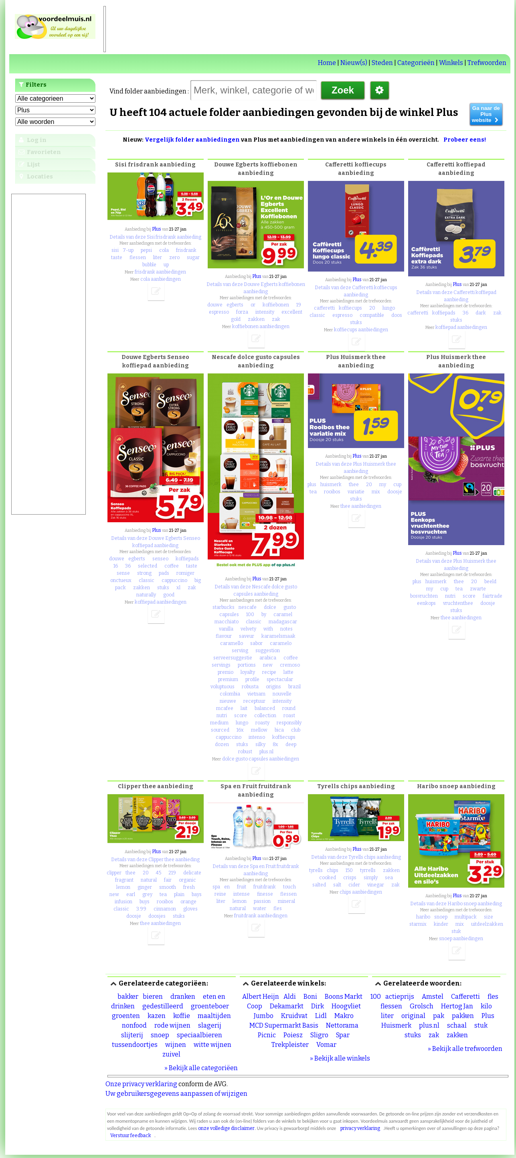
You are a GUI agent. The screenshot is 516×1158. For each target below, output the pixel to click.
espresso (219, 312)
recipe (269, 672)
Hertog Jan (457, 1006)
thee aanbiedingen (360, 506)
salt (337, 885)
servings (221, 665)
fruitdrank (264, 887)
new (268, 665)
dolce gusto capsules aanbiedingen (260, 759)
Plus (156, 229)
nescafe (248, 607)
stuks (356, 322)
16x (240, 730)
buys (145, 901)
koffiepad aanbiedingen (461, 327)
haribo (423, 917)
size (488, 917)
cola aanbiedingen (160, 279)
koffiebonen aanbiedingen (260, 326)
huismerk (331, 484)
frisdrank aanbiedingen (160, 272)
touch (289, 887)
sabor (256, 643)
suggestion (267, 650)
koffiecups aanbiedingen (361, 330)
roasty (262, 723)
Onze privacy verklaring (141, 1084)
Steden (382, 63)
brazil (294, 687)
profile (252, 679)
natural (149, 880)
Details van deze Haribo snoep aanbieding (456, 904)
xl (178, 587)
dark (481, 313)
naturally (146, 595)
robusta (250, 687)
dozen (222, 744)
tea (313, 492)
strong (144, 573)
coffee (171, 566)
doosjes (157, 916)
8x (275, 744)
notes (286, 629)
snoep (440, 917)
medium (219, 723)
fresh (189, 887)
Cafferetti (465, 996)
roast (289, 715)
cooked (327, 877)
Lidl (321, 1016)
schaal (457, 1025)
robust (245, 751)
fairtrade (492, 596)
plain (179, 894)
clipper (114, 873)
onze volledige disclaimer (226, 1128)
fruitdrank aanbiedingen (260, 916)
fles (277, 908)
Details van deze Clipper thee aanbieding (155, 859)
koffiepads (443, 313)
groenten (126, 1016)
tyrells (316, 870)
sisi (115, 250)
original (413, 1016)
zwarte (478, 589)
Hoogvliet (346, 1006)
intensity (264, 312)
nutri (222, 715)
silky (260, 744)
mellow (259, 730)
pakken (463, 1016)
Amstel (432, 996)
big (197, 580)
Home (327, 63)
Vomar (326, 1044)
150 (349, 870)
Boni (310, 996)
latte (288, 672)
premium (228, 679)
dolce (270, 607)
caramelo (280, 643)
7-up (128, 250)
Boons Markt (343, 996)
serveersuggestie (232, 658)
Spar (343, 1035)
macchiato (226, 622)
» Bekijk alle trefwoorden (465, 1049)
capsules (229, 614)
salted (319, 885)
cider (354, 885)
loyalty (248, 672)
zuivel (171, 1054)
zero (174, 257)
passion (262, 901)
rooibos (332, 492)
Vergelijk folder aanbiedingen (192, 139)
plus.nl (266, 751)
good (168, 595)
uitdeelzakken (487, 924)
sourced (220, 730)
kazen (157, 1016)
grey (147, 894)
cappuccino (174, 580)
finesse (265, 894)
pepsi (146, 250)
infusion (123, 901)
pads (164, 573)
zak (276, 319)
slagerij (209, 1025)
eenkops (426, 603)
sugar (193, 257)
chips (332, 870)
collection (265, 715)
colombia (230, 694)
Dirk (317, 1006)
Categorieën (416, 63)
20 (372, 308)
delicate (192, 873)
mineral (286, 901)
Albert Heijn (260, 996)
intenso (257, 737)
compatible (372, 315)
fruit (241, 887)
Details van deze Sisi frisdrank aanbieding (155, 237)
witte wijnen (212, 1044)
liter (157, 257)
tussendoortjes (135, 1044)
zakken (256, 319)
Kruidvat (294, 1016)
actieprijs (399, 996)
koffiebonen (276, 305)
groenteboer (210, 1006)
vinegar (375, 885)
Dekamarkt (287, 1006)
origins (273, 687)
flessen (138, 257)
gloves (190, 909)
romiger (185, 573)
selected (147, 566)
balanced (265, 708)
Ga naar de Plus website (486, 114)
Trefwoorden (486, 63)
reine (220, 894)
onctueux (121, 580)
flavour (224, 636)
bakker (127, 996)
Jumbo (263, 1016)
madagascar (283, 622)
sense (123, 573)
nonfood (134, 1025)
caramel (282, 614)
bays (197, 894)
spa (216, 887)
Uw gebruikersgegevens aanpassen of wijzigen (176, 1093)
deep (290, 744)
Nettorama (342, 1025)
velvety (248, 629)
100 (250, 614)
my (382, 484)
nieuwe (228, 701)
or (253, 305)
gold (236, 319)
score (240, 715)
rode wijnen (172, 1025)
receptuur (254, 701)
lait (244, 708)
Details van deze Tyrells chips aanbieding (356, 857)
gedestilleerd (162, 1006)
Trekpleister (290, 1044)
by (263, 614)
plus (312, 484)
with (268, 629)
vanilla (226, 629)
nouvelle (282, 694)
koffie (181, 1016)
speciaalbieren (199, 1035)
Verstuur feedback (130, 1135)
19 (298, 305)
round (288, 708)
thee (354, 484)
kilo (486, 1006)
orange (188, 901)
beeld (490, 581)
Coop (254, 1006)
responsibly (289, 723)
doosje (394, 492)
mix (376, 492)
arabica (267, 658)
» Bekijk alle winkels (340, 1058)
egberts (235, 305)
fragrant (124, 880)
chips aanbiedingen (361, 892)
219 (172, 873)
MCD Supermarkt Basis (283, 1025)
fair (168, 880)
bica (279, 730)
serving (240, 650)
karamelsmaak (278, 636)
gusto (289, 607)
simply (371, 877)
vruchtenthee (458, 603)
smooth (167, 887)
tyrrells (368, 870)
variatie (356, 492)
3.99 (141, 909)
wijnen (175, 1044)
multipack (466, 917)
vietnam (256, 694)
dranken (182, 996)
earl (130, 894)
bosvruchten (424, 596)
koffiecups (350, 308)
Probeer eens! (464, 139)
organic (187, 880)
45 (158, 873)
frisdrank (186, 250)
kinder (441, 924)
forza (242, 312)
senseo (160, 559)
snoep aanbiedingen (461, 938)
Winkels (451, 63)
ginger (145, 887)
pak (438, 1016)
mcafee (224, 708)
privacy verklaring (360, 1128)
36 (465, 313)
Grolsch (421, 1006)
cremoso (290, 665)
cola (164, 250)
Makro (344, 1016)
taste (116, 257)
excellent (291, 312)
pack (120, 587)
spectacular (280, 679)
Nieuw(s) (353, 63)
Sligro (319, 1035)
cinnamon (165, 909)
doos (396, 315)
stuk (456, 931)
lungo (388, 308)
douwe (215, 305)
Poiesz (293, 1035)
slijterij (132, 1035)
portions (247, 665)
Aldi (289, 996)
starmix (418, 924)
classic (317, 315)
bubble (149, 265)
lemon (123, 887)
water (259, 908)
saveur (246, 636)
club (295, 730)
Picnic (267, 1035)
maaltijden (214, 1016)
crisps (349, 877)
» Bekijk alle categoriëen (201, 1068)
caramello (231, 643)
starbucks (223, 607)
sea (389, 877)
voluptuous (222, 687)
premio (225, 672)
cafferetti (324, 308)
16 (115, 566)
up (166, 265)
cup (397, 484)
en (227, 887)
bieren (153, 996)
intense (241, 894)
